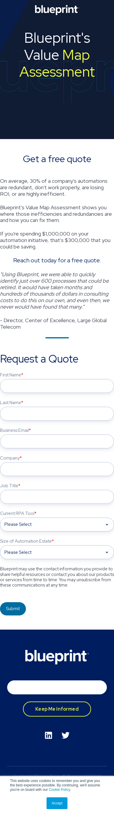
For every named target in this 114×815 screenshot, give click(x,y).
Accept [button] (57, 803)
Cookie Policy (59, 790)
